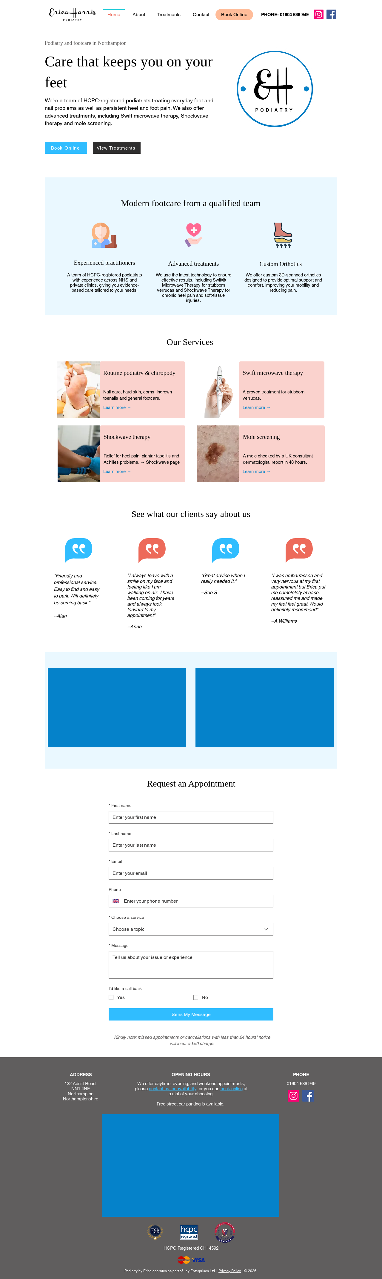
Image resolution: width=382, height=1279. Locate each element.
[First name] (189, 817)
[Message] (191, 965)
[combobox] (191, 929)
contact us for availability (172, 1088)
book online (232, 1088)
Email (115, 862)
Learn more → (117, 407)
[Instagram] (319, 14)
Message (119, 946)
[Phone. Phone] (196, 901)
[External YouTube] (116, 708)
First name (120, 806)
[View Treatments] (117, 148)
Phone (115, 889)
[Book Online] (66, 148)
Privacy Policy (229, 1271)
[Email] (189, 873)
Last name (120, 834)
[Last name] (189, 845)
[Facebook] (331, 14)
